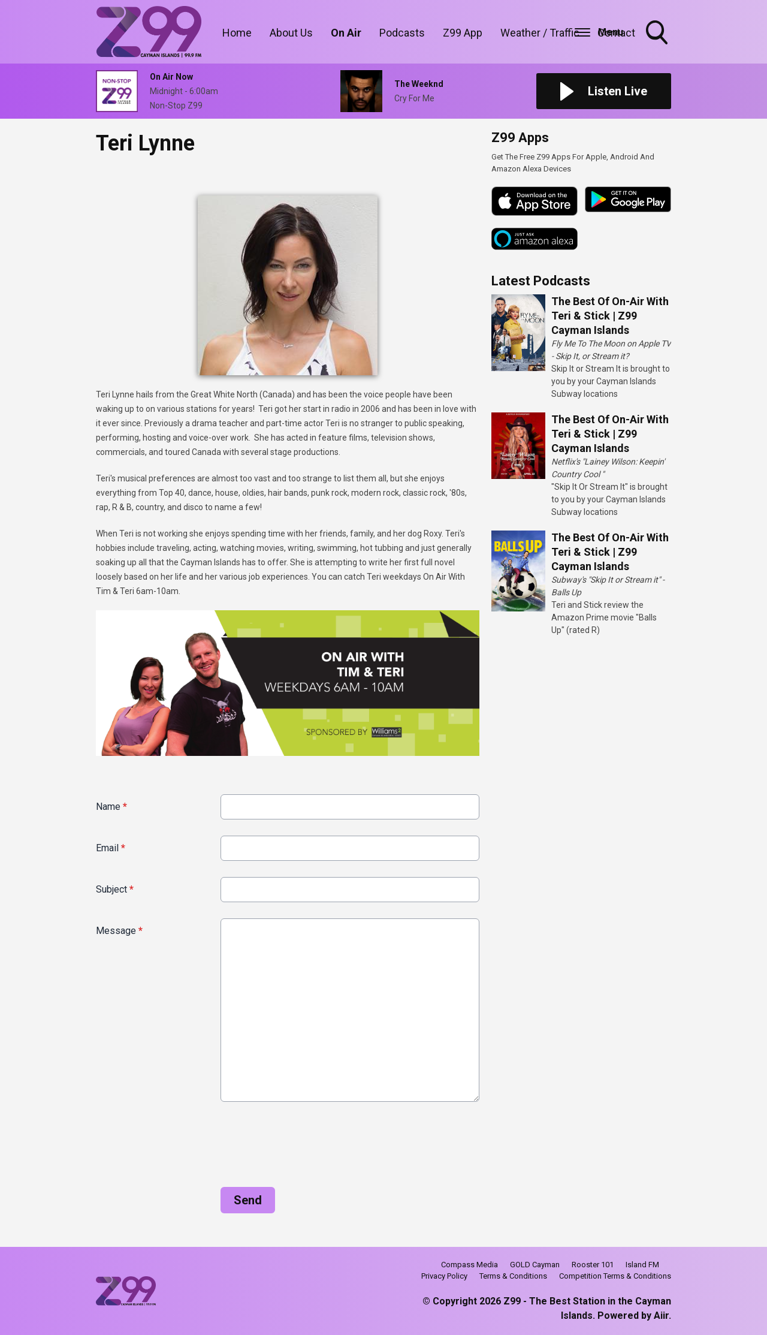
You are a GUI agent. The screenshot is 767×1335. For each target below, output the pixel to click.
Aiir (661, 1315)
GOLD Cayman (535, 1264)
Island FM (642, 1264)
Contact (616, 32)
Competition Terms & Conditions (615, 1275)
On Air (346, 32)
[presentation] (187, 1139)
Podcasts (402, 32)
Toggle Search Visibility (658, 33)
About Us (291, 32)
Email (110, 848)
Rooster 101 (593, 1264)
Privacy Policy (444, 1275)
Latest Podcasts (540, 280)
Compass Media (469, 1264)
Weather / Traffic (539, 32)
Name (111, 806)
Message (119, 930)
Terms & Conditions (513, 1275)
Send (248, 1200)
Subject (115, 889)
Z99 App (462, 32)
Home (237, 32)
